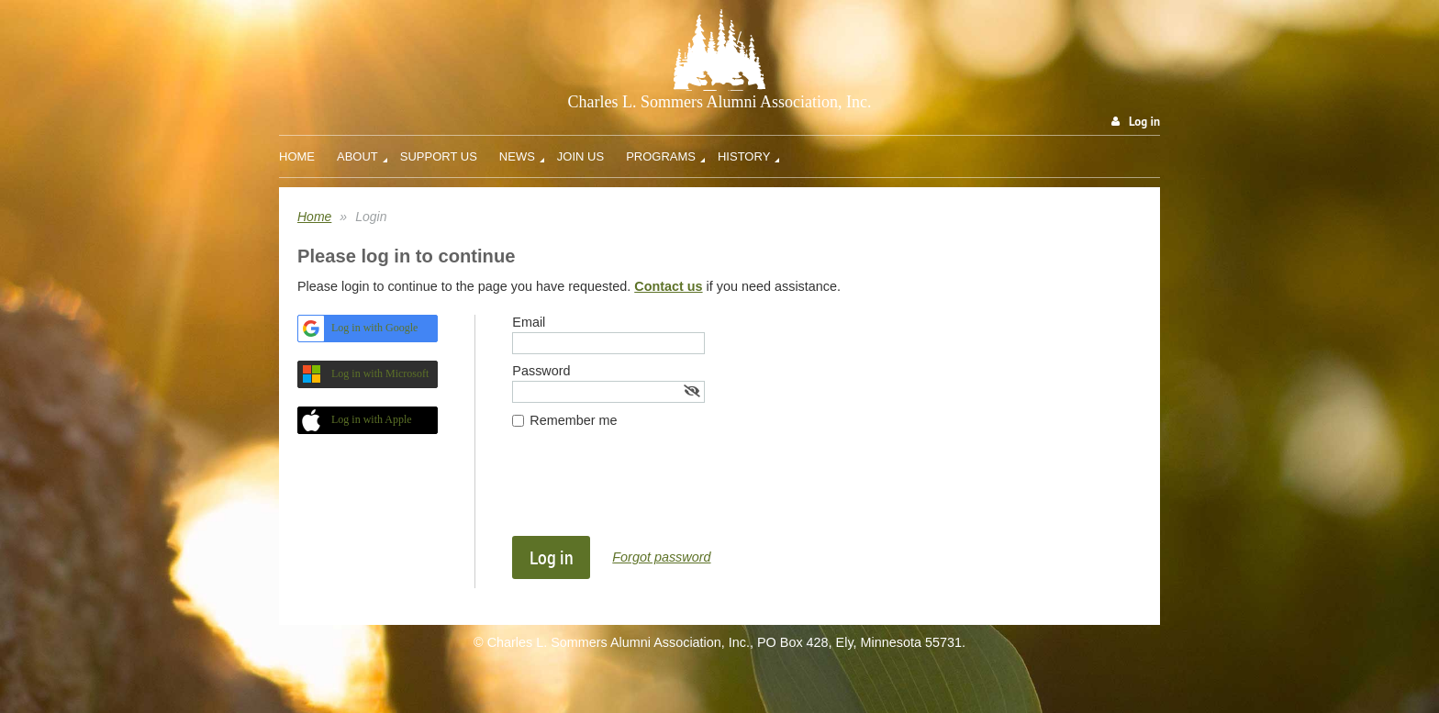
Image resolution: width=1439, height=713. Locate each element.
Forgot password (661, 557)
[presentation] (651, 491)
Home (314, 216)
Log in (1144, 121)
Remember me (573, 420)
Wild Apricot (1014, 679)
